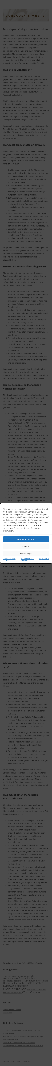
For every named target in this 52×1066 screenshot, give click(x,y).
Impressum (44, 559)
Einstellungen (26, 553)
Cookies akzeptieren (26, 539)
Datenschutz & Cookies (9, 559)
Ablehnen (26, 546)
